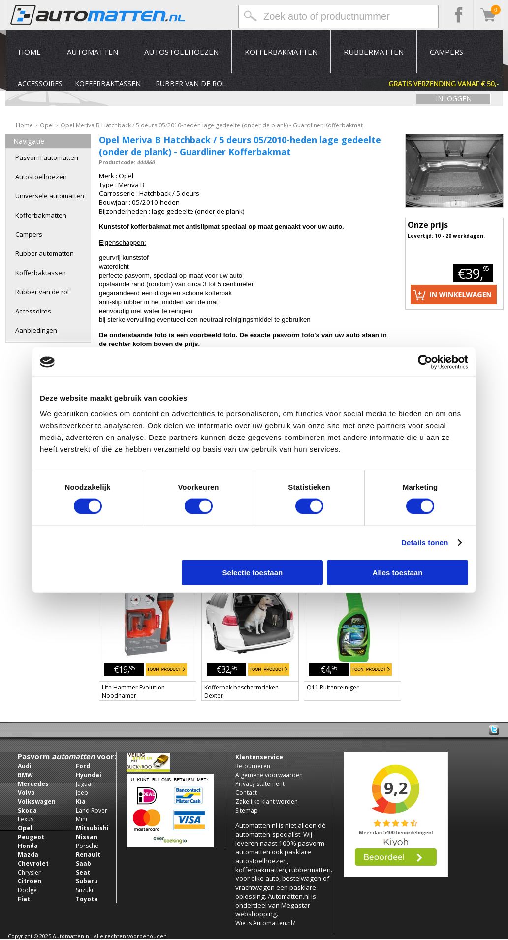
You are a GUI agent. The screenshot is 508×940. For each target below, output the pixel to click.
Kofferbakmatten (281, 52)
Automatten (92, 52)
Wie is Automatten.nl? (265, 923)
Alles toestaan (398, 572)
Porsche (87, 846)
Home (29, 52)
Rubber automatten (44, 253)
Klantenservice (259, 757)
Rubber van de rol (191, 83)
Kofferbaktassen (108, 83)
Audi (25, 766)
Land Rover (91, 810)
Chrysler (29, 872)
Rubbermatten (374, 52)
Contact (246, 792)
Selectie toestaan (252, 572)
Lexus (25, 819)
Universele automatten (49, 195)
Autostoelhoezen (181, 52)
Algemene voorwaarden (269, 775)
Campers (446, 52)
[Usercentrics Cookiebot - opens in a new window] (425, 362)
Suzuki (84, 890)
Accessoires (40, 83)
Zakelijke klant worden (266, 801)
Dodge (27, 890)
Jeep (82, 792)
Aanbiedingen (36, 330)
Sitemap (246, 810)
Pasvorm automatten (46, 157)
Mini (81, 819)
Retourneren (252, 766)
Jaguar (85, 784)
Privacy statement (260, 784)
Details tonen (424, 542)
